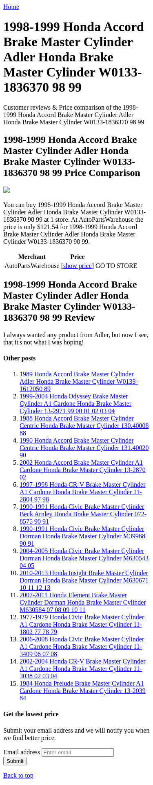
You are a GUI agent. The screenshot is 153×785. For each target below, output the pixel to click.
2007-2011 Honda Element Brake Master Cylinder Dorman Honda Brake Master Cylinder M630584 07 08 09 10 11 (83, 601)
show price (77, 264)
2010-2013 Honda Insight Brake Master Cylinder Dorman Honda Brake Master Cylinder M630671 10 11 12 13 (84, 579)
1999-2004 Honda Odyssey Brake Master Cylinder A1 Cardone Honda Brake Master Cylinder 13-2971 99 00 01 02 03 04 (75, 403)
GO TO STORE (116, 264)
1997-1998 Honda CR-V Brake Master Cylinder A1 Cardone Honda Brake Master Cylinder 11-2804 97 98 (83, 491)
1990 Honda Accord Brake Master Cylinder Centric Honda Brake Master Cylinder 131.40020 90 (84, 447)
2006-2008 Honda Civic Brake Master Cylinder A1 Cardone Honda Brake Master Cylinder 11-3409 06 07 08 (82, 646)
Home (11, 6)
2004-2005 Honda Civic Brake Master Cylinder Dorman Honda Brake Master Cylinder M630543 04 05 (84, 557)
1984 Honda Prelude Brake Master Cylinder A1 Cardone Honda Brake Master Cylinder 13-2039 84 (83, 690)
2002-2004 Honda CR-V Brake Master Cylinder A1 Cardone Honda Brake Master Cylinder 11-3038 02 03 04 (83, 668)
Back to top (18, 774)
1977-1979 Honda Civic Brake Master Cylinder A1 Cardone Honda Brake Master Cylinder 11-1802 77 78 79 (82, 623)
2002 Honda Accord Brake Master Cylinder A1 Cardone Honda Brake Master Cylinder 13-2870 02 (83, 469)
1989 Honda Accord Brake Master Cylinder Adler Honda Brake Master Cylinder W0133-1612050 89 (79, 380)
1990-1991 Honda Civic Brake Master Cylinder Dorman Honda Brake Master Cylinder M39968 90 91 (82, 535)
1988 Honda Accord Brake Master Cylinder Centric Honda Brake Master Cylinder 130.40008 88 (84, 425)
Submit (15, 760)
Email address (21, 751)
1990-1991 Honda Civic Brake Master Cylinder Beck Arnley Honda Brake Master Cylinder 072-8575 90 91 (83, 513)
